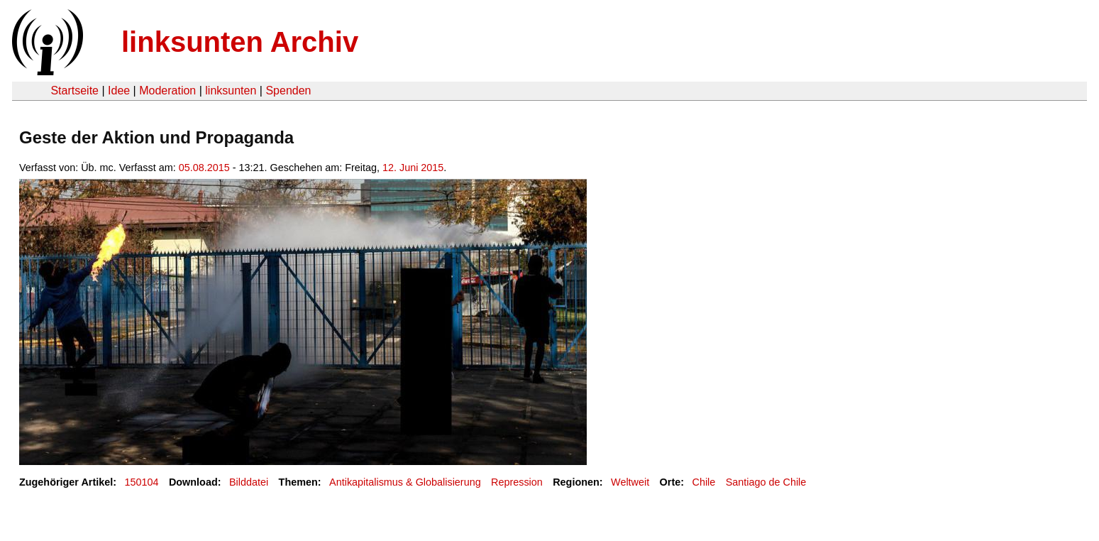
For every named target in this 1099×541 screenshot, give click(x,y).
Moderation (167, 90)
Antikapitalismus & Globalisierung (405, 482)
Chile (704, 482)
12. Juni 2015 (412, 167)
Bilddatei (248, 482)
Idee (119, 90)
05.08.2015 (204, 167)
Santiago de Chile (766, 482)
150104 (142, 482)
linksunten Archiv (239, 42)
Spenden (288, 90)
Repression (517, 482)
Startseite (74, 90)
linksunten (230, 90)
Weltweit (630, 482)
